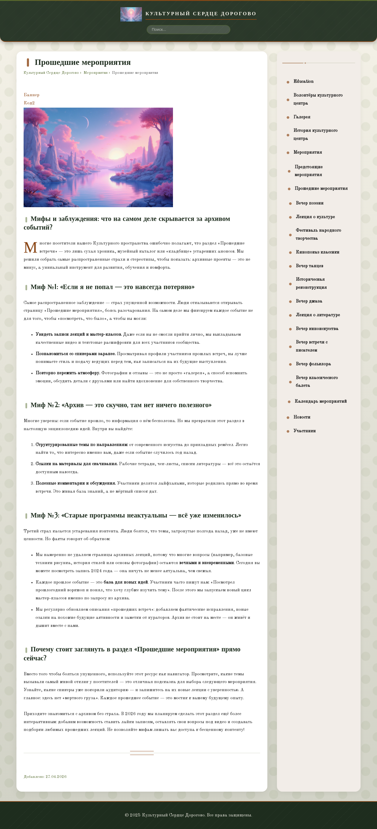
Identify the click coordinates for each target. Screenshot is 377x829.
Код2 (29, 103)
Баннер (31, 95)
